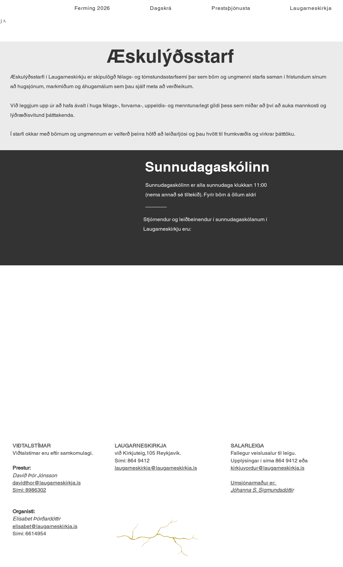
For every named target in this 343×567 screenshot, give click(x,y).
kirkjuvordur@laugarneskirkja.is (267, 468)
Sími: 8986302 (29, 490)
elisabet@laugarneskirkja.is (45, 526)
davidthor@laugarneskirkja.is (47, 483)
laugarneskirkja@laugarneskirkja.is (156, 468)
